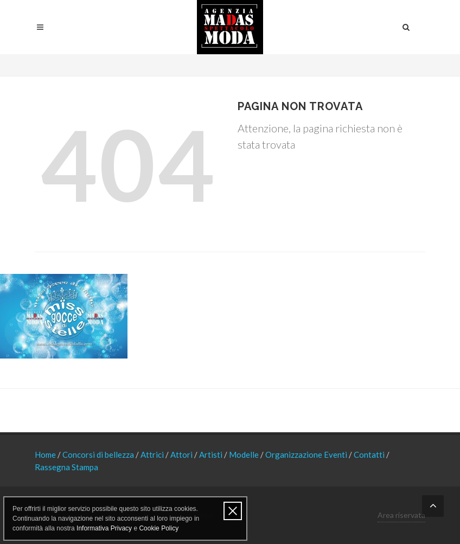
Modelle (244, 454)
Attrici (152, 454)
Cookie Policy (158, 528)
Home (46, 454)
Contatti (370, 454)
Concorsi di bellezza (99, 454)
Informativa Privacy (104, 528)
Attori (182, 454)
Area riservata (401, 515)
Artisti (211, 454)
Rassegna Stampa (66, 467)
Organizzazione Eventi (307, 454)
